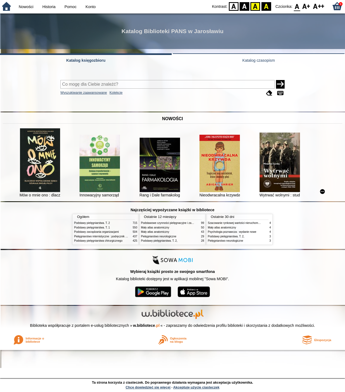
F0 (296, 6)
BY (266, 6)
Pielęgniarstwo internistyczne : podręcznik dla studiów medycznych (114, 236)
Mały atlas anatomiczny (155, 227)
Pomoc (70, 7)
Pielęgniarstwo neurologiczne (158, 236)
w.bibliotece (146, 325)
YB (255, 6)
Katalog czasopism (258, 60)
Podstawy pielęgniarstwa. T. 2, (159, 240)
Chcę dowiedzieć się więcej (148, 387)
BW (244, 6)
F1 (306, 6)
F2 (318, 6)
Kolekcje (115, 93)
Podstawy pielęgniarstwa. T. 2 (92, 222)
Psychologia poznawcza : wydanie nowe (232, 231)
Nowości (26, 7)
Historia (49, 7)
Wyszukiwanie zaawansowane (83, 93)
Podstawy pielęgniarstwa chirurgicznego (98, 240)
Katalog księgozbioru (86, 60)
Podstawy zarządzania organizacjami (96, 231)
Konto (90, 7)
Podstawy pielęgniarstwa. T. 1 (92, 227)
